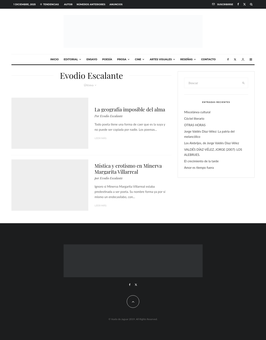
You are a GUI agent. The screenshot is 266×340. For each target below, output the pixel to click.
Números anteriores (91, 4)
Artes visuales (161, 59)
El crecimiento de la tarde (201, 161)
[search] (243, 83)
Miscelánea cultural (197, 112)
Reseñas (186, 59)
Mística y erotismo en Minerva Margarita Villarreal (128, 169)
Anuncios (116, 4)
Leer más (100, 138)
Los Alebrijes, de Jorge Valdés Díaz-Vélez (211, 143)
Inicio (54, 59)
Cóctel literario (194, 118)
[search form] (211, 83)
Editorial (71, 59)
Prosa (121, 59)
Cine (138, 59)
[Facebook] (238, 4)
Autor (68, 4)
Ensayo (91, 59)
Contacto (208, 59)
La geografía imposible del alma (130, 109)
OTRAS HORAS (195, 125)
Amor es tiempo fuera (199, 167)
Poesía (107, 59)
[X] (244, 4)
